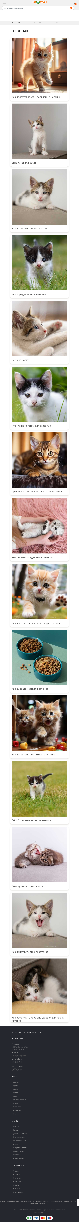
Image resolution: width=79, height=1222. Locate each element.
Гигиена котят (20, 360)
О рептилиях (17, 1192)
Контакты (16, 1155)
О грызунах (16, 1181)
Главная (15, 1127)
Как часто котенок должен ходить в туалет (37, 623)
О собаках (16, 1178)
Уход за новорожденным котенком (32, 557)
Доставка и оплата (19, 1134)
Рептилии (16, 1107)
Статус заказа (18, 1158)
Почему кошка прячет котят (28, 886)
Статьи (15, 1171)
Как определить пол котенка (29, 294)
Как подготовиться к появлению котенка (36, 97)
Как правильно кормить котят (29, 228)
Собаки (15, 1082)
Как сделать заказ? (19, 1141)
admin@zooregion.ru (19, 1056)
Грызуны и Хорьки (19, 1100)
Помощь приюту (18, 1151)
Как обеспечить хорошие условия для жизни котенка (38, 1019)
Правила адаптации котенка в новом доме (37, 491)
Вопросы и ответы (19, 1148)
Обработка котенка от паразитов (31, 820)
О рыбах (15, 1185)
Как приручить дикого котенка (30, 952)
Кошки (15, 1089)
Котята (15, 1093)
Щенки (15, 1086)
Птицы (15, 1103)
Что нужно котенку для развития (31, 425)
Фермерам (16, 1110)
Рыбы (14, 1096)
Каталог (15, 1130)
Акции (15, 1114)
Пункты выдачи (18, 1137)
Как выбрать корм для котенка (30, 688)
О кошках (16, 1174)
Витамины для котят (24, 162)
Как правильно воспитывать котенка (34, 754)
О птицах (16, 1188)
